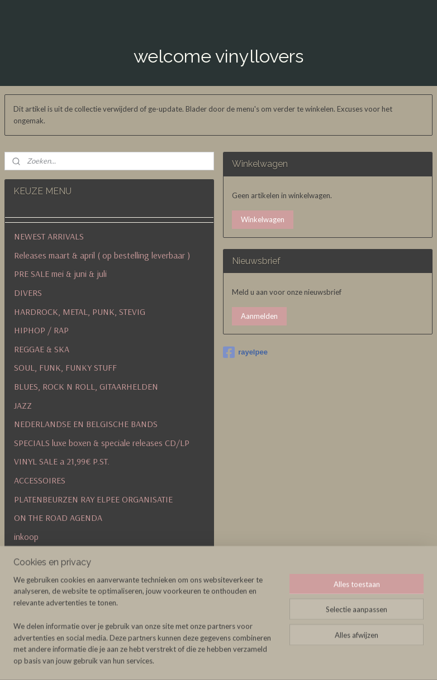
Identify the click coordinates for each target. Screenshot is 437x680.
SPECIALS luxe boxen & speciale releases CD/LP (101, 442)
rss (283, 659)
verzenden (32, 555)
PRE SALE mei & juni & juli (60, 273)
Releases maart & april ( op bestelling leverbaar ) (102, 255)
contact (28, 574)
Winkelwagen (262, 219)
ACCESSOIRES (39, 480)
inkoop (26, 536)
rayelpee (245, 352)
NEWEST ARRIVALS (49, 236)
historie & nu (37, 592)
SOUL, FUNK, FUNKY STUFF (65, 367)
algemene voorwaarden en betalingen (109, 611)
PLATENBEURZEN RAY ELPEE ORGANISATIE (93, 499)
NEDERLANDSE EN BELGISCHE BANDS (86, 423)
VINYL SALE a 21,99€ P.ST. (62, 461)
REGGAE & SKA (41, 349)
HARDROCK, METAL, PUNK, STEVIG (79, 311)
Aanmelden (259, 316)
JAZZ (23, 405)
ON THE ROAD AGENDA (58, 517)
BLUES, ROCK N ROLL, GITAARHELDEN (86, 386)
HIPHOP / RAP (41, 330)
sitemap (262, 659)
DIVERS (28, 292)
